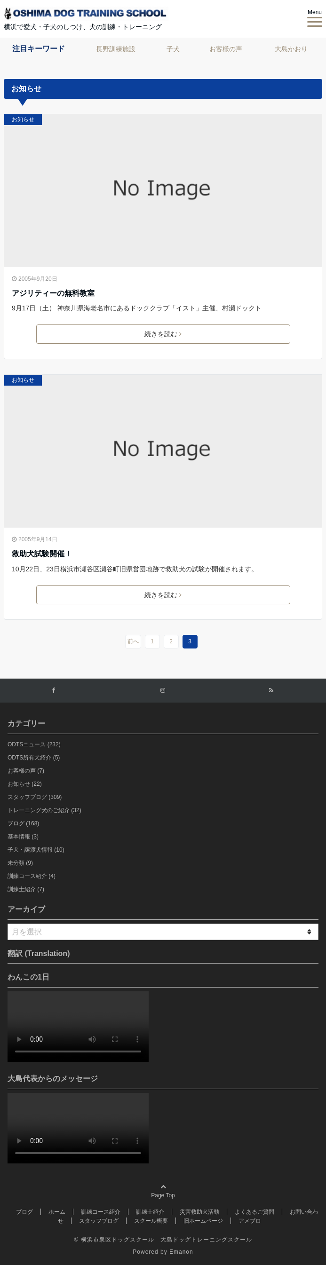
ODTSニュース (34, 744)
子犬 (173, 49)
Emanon (181, 1252)
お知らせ (23, 119)
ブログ (23, 823)
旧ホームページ (203, 1221)
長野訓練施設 (115, 49)
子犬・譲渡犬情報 (36, 849)
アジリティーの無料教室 (53, 293)
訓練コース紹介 (32, 876)
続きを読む (163, 334)
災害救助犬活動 (199, 1212)
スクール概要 (151, 1221)
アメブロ (250, 1221)
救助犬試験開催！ (42, 554)
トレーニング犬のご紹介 (44, 810)
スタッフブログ (35, 797)
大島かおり (291, 49)
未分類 (20, 863)
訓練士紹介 (26, 889)
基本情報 (23, 836)
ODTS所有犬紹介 (34, 757)
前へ (133, 641)
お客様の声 (225, 49)
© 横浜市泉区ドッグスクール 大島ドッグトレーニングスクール (163, 1239)
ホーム (56, 1212)
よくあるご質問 (254, 1212)
